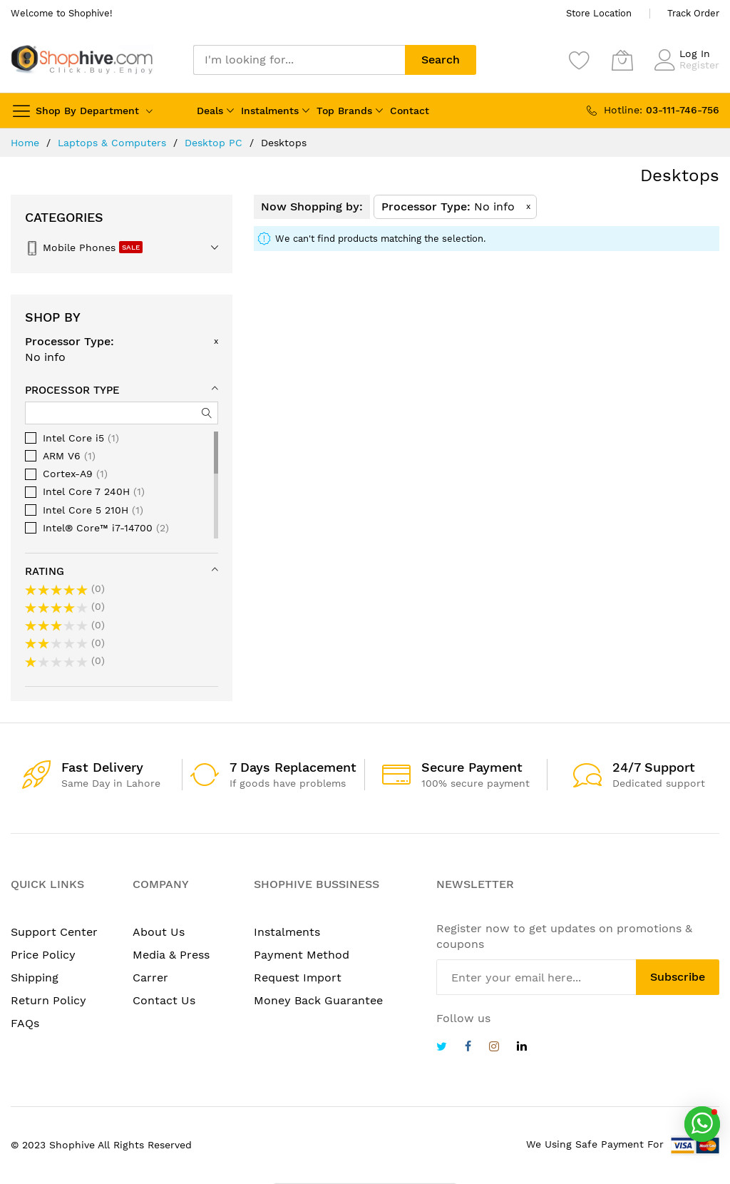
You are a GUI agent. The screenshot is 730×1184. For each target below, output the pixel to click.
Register (699, 65)
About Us (159, 932)
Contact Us (164, 1000)
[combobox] (299, 60)
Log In (694, 53)
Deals (210, 110)
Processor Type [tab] (72, 390)
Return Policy (48, 1000)
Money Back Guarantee (318, 1000)
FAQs (25, 1023)
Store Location (599, 13)
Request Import (297, 977)
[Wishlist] (579, 60)
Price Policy (43, 954)
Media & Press (171, 954)
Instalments (270, 110)
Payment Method (301, 954)
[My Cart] (622, 60)
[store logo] (82, 59)
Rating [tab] (44, 571)
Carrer (150, 977)
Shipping (34, 977)
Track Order (693, 13)
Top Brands (344, 110)
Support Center (54, 932)
